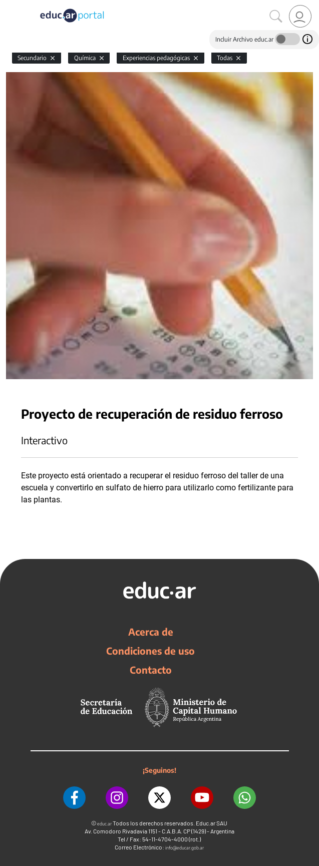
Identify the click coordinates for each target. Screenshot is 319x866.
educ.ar (104, 823)
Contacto (151, 670)
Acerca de (150, 632)
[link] (300, 16)
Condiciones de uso (150, 651)
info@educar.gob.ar (184, 847)
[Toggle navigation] (9, 5)
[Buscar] (276, 17)
